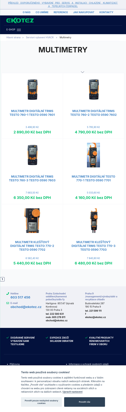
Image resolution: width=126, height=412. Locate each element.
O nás (26, 12)
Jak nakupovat (83, 12)
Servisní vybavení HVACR (39, 37)
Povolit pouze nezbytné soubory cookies (41, 401)
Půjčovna (15, 364)
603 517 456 (20, 297)
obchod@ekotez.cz (26, 307)
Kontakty (106, 12)
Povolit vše (84, 402)
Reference (61, 12)
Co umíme (42, 12)
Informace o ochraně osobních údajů (88, 364)
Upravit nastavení (73, 391)
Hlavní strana (13, 37)
